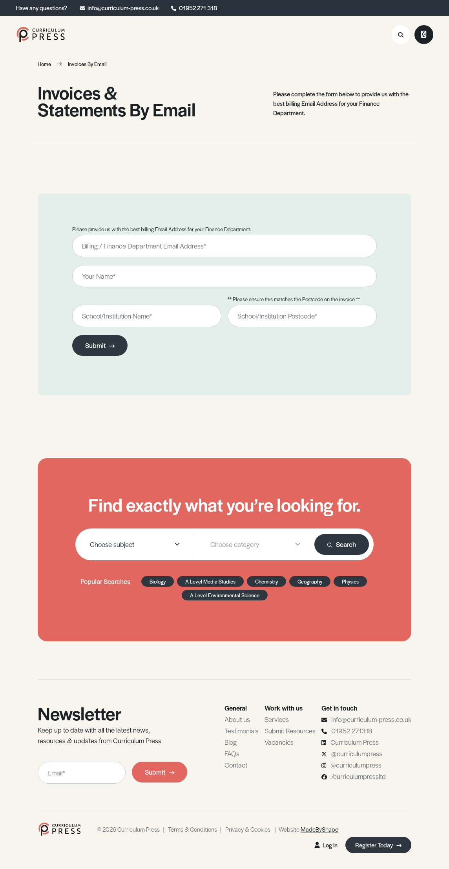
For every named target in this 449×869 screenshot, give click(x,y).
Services (277, 719)
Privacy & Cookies (247, 829)
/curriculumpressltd (358, 776)
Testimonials (241, 730)
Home (44, 64)
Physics (350, 581)
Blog (230, 742)
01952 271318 (351, 730)
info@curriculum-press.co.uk (123, 8)
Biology (158, 581)
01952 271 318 (198, 8)
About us (237, 719)
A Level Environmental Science (224, 595)
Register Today (378, 845)
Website (308, 829)
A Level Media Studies (210, 581)
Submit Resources (290, 730)
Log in (326, 845)
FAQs (231, 753)
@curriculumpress (356, 753)
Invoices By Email (87, 64)
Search (341, 544)
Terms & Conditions (192, 829)
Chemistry (266, 581)
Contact (235, 765)
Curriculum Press (354, 742)
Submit (100, 345)
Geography (310, 581)
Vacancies (279, 742)
